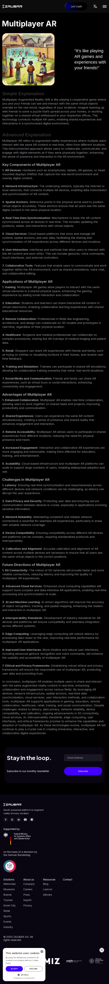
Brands (7, 894)
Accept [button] (14, 969)
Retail (6, 910)
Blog (45, 883)
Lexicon (47, 889)
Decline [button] (33, 969)
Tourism (8, 900)
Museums (9, 889)
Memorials (9, 883)
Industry (8, 927)
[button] (95, 6)
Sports (7, 916)
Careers (27, 889)
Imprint (27, 900)
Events (7, 921)
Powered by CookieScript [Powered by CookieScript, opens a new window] (24, 978)
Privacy (27, 905)
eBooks (47, 894)
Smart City (9, 905)
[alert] (24, 964)
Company (29, 883)
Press (26, 894)
